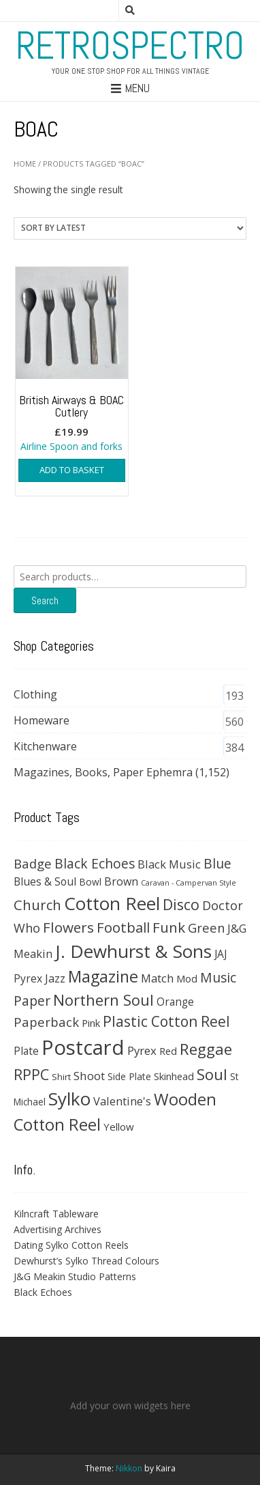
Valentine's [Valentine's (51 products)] (122, 1101)
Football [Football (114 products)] (123, 927)
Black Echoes (43, 1292)
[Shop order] (130, 228)
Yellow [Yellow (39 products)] (118, 1126)
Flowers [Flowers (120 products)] (68, 927)
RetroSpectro (130, 46)
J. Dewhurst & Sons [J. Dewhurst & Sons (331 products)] (133, 951)
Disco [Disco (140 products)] (181, 904)
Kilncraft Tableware (56, 1213)
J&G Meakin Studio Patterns (75, 1276)
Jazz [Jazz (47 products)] (55, 978)
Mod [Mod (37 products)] (186, 978)
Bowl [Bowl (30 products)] (90, 881)
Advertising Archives (57, 1229)
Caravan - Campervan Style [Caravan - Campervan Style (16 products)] (188, 883)
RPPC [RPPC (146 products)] (31, 1074)
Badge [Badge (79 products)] (33, 863)
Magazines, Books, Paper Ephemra (103, 772)
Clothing (35, 694)
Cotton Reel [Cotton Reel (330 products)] (112, 903)
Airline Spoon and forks (71, 360)
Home (25, 163)
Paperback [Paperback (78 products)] (46, 1021)
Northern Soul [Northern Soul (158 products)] (103, 999)
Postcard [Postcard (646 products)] (83, 1047)
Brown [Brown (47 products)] (121, 881)
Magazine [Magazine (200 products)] (103, 976)
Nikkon (129, 1468)
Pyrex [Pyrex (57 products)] (142, 1050)
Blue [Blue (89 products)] (217, 864)
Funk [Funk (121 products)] (168, 927)
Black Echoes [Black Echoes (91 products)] (94, 863)
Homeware (41, 720)
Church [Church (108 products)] (37, 904)
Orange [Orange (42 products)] (175, 1002)
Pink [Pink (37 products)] (91, 1023)
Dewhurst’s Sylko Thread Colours (86, 1260)
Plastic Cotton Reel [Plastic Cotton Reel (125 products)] (166, 1021)
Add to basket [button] (71, 470)
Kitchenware (45, 746)
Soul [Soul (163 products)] (212, 1074)
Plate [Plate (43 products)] (26, 1050)
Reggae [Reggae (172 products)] (206, 1049)
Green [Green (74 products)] (206, 927)
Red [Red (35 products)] (168, 1051)
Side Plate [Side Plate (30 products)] (129, 1076)
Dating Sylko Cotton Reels (71, 1245)
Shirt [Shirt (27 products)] (61, 1077)
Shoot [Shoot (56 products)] (89, 1076)
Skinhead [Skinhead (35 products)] (174, 1076)
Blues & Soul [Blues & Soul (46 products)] (45, 881)
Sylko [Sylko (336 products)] (69, 1098)
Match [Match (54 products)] (157, 978)
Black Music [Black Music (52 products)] (169, 864)
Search (45, 600)
